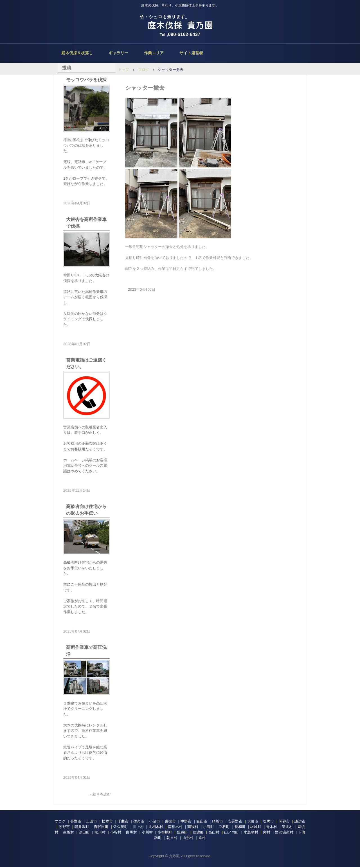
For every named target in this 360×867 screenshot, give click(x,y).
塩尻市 (268, 821)
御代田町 (101, 827)
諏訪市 (299, 821)
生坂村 (68, 832)
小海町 (208, 827)
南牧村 (192, 827)
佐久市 (138, 821)
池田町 (84, 832)
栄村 (266, 832)
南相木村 (175, 827)
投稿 (66, 68)
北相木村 (155, 827)
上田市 (91, 821)
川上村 (138, 827)
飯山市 (201, 821)
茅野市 (64, 827)
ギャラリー (118, 53)
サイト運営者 (191, 53)
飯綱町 (182, 832)
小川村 (147, 832)
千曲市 (123, 821)
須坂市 (217, 821)
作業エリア (154, 53)
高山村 (213, 832)
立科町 (224, 827)
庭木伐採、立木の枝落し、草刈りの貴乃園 (180, 22)
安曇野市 (235, 821)
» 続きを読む (100, 794)
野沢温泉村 (284, 832)
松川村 (99, 832)
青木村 (271, 827)
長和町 (240, 827)
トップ (123, 69)
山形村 (188, 838)
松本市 (107, 821)
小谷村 (115, 832)
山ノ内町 (231, 832)
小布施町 (165, 832)
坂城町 (255, 827)
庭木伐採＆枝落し (77, 53)
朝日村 (171, 838)
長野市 (75, 821)
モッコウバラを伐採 (86, 79)
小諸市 (154, 821)
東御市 (170, 821)
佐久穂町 (120, 827)
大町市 (252, 821)
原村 (202, 838)
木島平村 (251, 832)
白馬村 (131, 832)
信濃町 (198, 832)
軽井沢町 (82, 827)
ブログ (143, 69)
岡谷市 (284, 821)
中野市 (186, 821)
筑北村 (287, 827)
